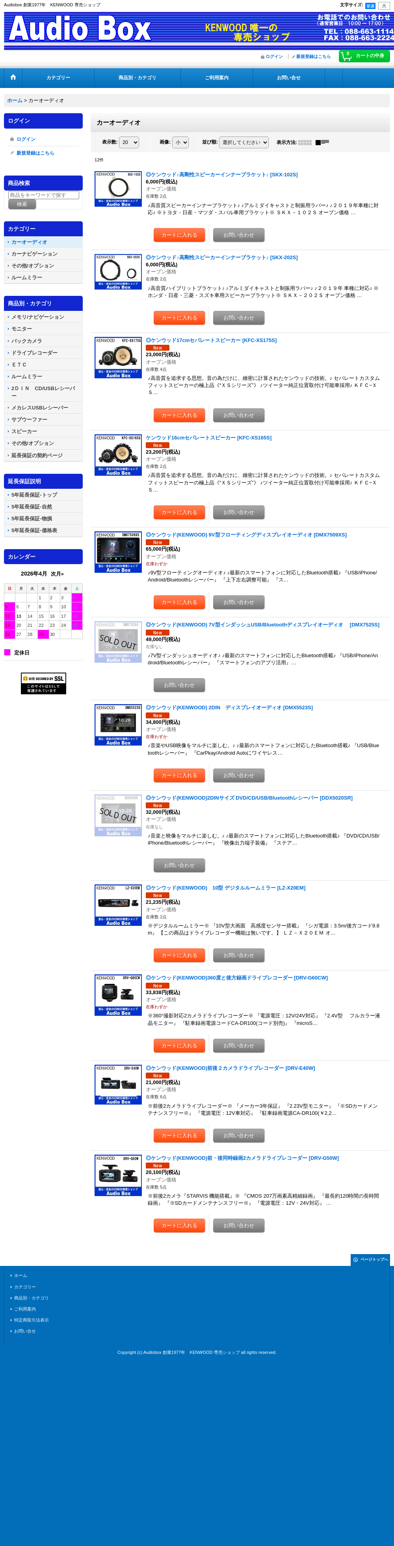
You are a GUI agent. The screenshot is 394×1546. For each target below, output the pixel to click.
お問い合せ (25, 1331)
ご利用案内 (25, 1309)
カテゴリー (25, 1286)
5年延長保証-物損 (31, 519)
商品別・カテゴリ (31, 1297)
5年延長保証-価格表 (34, 530)
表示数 (110, 142)
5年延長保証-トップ (34, 495)
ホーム (20, 1275)
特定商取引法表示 (31, 1320)
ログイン (274, 56)
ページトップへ (374, 1259)
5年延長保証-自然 (31, 507)
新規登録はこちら (313, 56)
